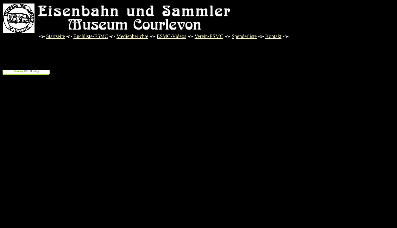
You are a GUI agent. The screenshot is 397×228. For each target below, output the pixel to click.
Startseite (55, 36)
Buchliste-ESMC (90, 36)
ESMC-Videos (171, 36)
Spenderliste (244, 36)
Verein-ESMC (209, 36)
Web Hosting (26, 71)
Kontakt (273, 36)
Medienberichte (132, 36)
